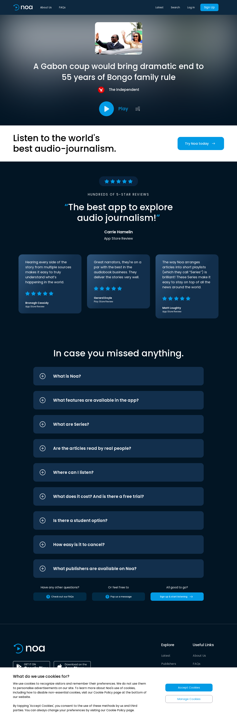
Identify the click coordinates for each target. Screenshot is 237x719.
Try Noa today (201, 143)
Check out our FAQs (60, 596)
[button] (111, 376)
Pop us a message (118, 596)
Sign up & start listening (177, 597)
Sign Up (209, 7)
